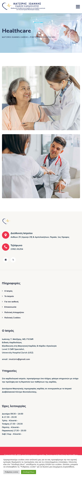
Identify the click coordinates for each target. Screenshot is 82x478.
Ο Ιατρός (8, 291)
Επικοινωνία (10, 307)
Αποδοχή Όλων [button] (28, 472)
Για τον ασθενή (11, 301)
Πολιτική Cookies (12, 317)
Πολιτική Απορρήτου (14, 312)
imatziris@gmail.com (19, 359)
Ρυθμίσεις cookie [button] (11, 472)
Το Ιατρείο (9, 296)
